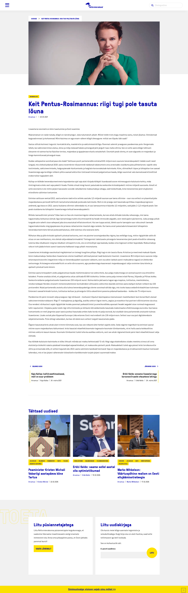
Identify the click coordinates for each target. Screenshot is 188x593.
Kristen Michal (43, 481)
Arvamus (31, 117)
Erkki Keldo (86, 475)
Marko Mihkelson (133, 481)
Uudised (34, 19)
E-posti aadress (108, 548)
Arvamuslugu (34, 96)
